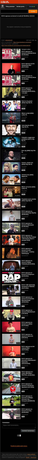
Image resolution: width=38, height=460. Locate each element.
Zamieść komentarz (28, 431)
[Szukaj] (14, 11)
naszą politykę (31, 454)
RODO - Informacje (31, 457)
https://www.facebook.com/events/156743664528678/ (15, 45)
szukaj (33, 11)
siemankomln (8, 40)
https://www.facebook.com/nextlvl (22, 42)
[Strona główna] (5, 2)
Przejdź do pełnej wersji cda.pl (19, 446)
